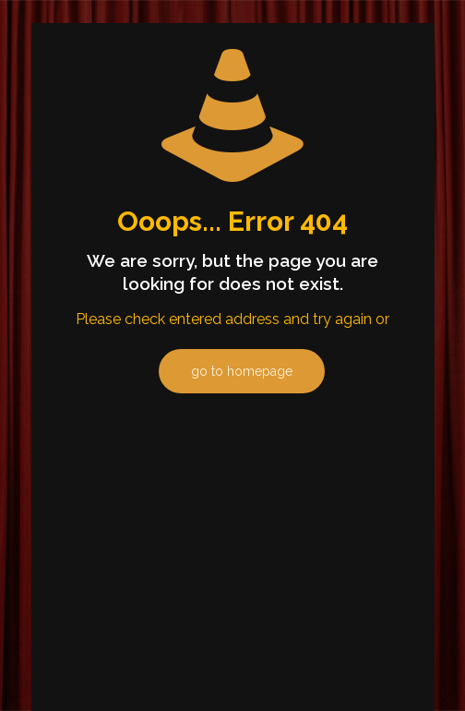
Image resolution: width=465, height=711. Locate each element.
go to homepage (241, 371)
